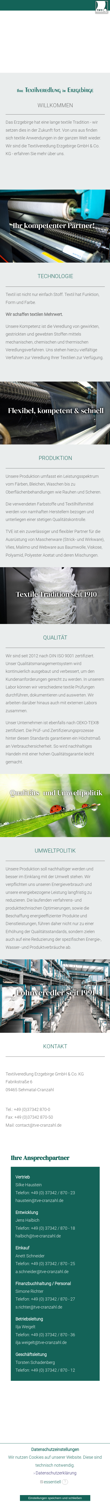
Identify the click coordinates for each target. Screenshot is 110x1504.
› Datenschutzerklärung (55, 1473)
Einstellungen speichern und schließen (55, 1498)
